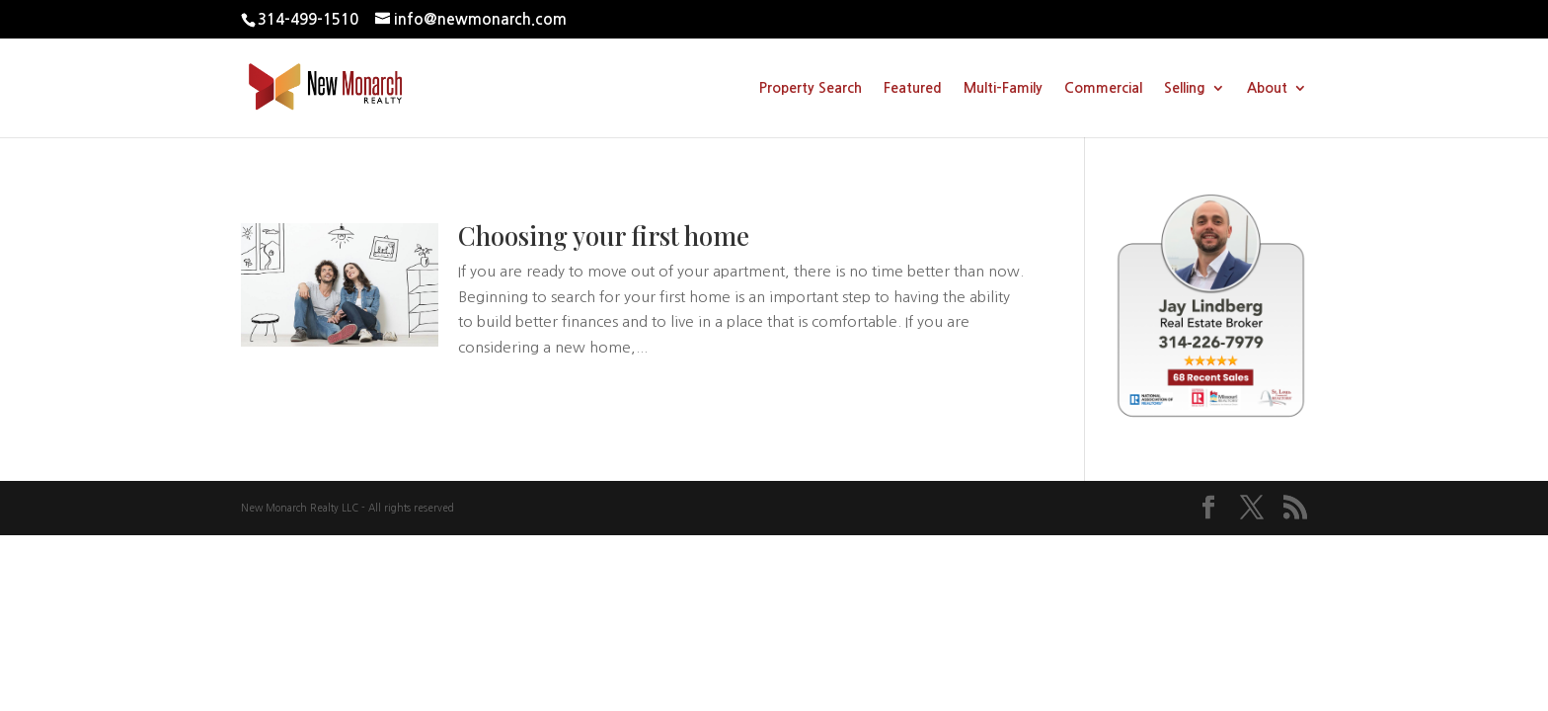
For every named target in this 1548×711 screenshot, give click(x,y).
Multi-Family (1003, 88)
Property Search (810, 88)
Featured (913, 88)
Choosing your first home (603, 235)
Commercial (1103, 88)
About (1267, 88)
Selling (1184, 88)
